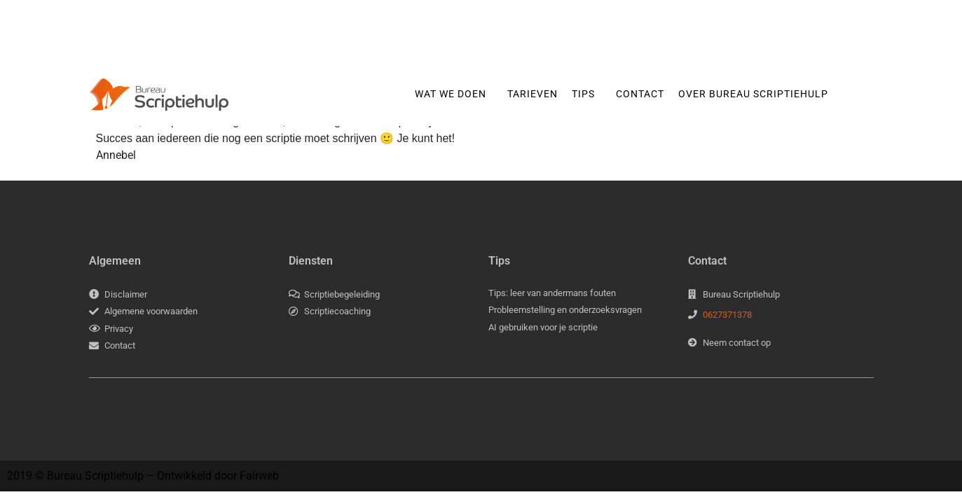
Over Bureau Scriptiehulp (753, 93)
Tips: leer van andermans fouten (552, 293)
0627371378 (727, 314)
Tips (583, 93)
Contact (640, 93)
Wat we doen (450, 93)
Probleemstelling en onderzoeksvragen (565, 309)
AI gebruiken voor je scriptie (543, 327)
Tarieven (532, 93)
